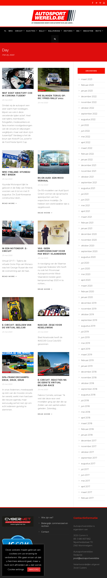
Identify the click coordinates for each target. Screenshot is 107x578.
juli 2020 (85, 263)
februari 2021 (87, 222)
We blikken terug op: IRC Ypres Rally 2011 (52, 97)
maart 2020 (87, 286)
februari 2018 (87, 429)
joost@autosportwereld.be (86, 558)
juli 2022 (85, 125)
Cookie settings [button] (16, 569)
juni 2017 (85, 475)
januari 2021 (86, 228)
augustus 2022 (88, 119)
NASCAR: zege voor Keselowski (50, 326)
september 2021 (89, 182)
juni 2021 (85, 199)
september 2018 (89, 389)
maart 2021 (86, 217)
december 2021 (88, 165)
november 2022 (89, 102)
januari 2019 (87, 366)
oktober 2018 (87, 383)
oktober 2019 (87, 314)
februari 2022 (87, 154)
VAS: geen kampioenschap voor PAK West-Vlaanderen (52, 251)
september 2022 (89, 113)
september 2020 (89, 251)
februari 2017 (87, 498)
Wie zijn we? (47, 517)
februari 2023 (87, 85)
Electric (30, 31)
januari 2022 (87, 159)
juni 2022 (85, 131)
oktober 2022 (87, 108)
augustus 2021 (88, 188)
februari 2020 (87, 291)
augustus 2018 (88, 394)
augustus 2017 (88, 463)
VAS (78, 31)
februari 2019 (87, 360)
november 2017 (88, 446)
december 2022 (89, 96)
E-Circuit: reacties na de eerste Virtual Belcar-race (52, 383)
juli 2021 (85, 194)
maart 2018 (86, 423)
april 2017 (85, 486)
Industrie (88, 31)
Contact (45, 532)
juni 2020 (85, 268)
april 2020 (86, 280)
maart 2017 (86, 492)
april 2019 (85, 349)
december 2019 (88, 303)
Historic (68, 31)
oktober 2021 (87, 177)
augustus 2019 (88, 326)
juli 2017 (85, 469)
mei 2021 (85, 205)
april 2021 (85, 211)
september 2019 (89, 320)
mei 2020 (85, 274)
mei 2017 (85, 481)
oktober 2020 (87, 245)
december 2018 (89, 372)
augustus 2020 (88, 257)
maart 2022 (86, 148)
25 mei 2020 (7, 100)
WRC (10, 31)
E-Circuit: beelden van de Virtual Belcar (16, 326)
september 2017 (89, 458)
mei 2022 (85, 136)
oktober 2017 (87, 452)
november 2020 (89, 240)
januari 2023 (87, 91)
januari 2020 (87, 297)
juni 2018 (85, 406)
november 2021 (88, 171)
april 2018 (85, 417)
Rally (42, 31)
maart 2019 (86, 354)
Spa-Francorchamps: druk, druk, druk (15, 378)
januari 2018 (87, 435)
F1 (5, 31)
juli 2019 (85, 331)
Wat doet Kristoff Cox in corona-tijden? (17, 94)
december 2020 (89, 234)
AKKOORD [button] (34, 569)
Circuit (19, 31)
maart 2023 (86, 79)
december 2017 (88, 440)
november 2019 (88, 308)
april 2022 (85, 142)
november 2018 (89, 377)
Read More (9, 203)
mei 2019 (85, 343)
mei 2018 (85, 412)
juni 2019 (85, 337)
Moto (98, 31)
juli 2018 (85, 400)
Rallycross (54, 31)
